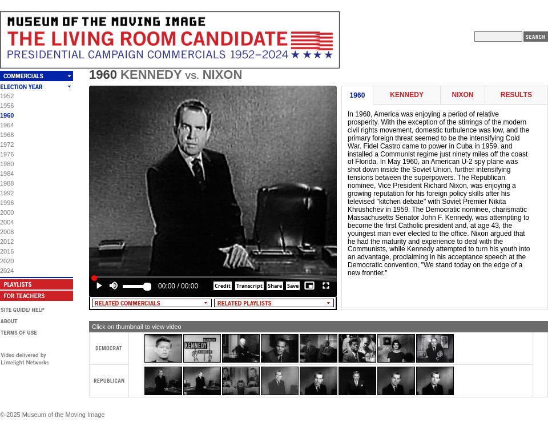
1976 (7, 154)
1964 (7, 125)
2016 (7, 251)
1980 (7, 163)
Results (516, 95)
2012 (7, 241)
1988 (7, 183)
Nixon (462, 95)
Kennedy (407, 95)
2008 (7, 231)
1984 (7, 173)
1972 (7, 144)
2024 (7, 270)
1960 (7, 115)
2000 (7, 212)
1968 (7, 134)
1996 (7, 202)
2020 (7, 261)
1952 (7, 96)
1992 (7, 193)
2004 (7, 222)
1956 (7, 105)
